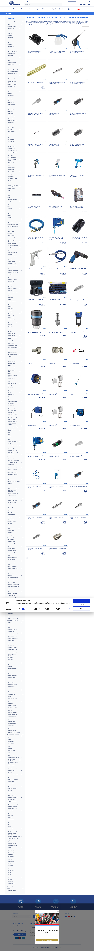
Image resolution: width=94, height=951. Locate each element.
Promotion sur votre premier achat (46, 479)
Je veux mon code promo (47, 488)
